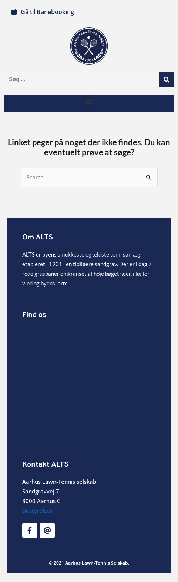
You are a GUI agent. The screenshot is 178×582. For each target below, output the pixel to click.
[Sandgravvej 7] (89, 382)
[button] (89, 101)
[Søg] (166, 79)
